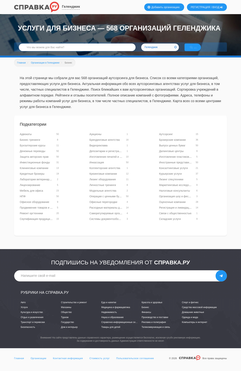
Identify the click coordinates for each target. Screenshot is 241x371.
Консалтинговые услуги (173, 172)
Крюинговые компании (103, 177)
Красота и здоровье (152, 306)
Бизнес (145, 311)
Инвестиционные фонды (35, 166)
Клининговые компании (34, 172)
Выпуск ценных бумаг (172, 149)
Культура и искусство (32, 316)
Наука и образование (112, 321)
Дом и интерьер (69, 331)
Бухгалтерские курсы (32, 149)
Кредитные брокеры (32, 177)
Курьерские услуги (170, 177)
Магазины (66, 311)
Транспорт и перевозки (33, 326)
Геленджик (71, 6)
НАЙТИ (196, 49)
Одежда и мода (190, 321)
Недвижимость (109, 316)
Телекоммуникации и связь (156, 331)
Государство (67, 326)
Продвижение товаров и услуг (38, 211)
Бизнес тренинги (30, 143)
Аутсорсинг (166, 138)
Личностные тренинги (102, 188)
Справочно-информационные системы (121, 326)
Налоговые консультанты (174, 194)
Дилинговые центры (171, 155)
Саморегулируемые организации (109, 217)
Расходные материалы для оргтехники (113, 211)
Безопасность (28, 331)
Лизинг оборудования (102, 183)
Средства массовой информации (199, 311)
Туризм (65, 321)
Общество (66, 316)
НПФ (23, 200)
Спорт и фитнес (190, 306)
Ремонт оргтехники (31, 217)
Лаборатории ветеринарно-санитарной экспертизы (51, 183)
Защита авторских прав (34, 160)
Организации (39, 362)
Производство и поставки (155, 321)
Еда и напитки (108, 306)
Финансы (146, 316)
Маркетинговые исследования (177, 188)
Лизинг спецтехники (171, 183)
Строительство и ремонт (74, 306)
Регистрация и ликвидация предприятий (183, 211)
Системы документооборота (106, 222)
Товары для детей (110, 331)
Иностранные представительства (179, 166)
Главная (19, 362)
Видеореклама (98, 149)
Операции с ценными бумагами (108, 200)
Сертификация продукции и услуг (40, 222)
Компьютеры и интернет (194, 326)
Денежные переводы (32, 155)
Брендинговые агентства (104, 143)
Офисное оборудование (34, 205)
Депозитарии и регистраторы (107, 155)
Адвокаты (26, 138)
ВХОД (217, 7)
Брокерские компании (172, 143)
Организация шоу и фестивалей (178, 200)
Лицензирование (30, 188)
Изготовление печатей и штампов (109, 160)
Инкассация (96, 166)
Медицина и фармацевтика (115, 311)
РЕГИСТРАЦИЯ (200, 7)
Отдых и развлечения (32, 321)
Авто (23, 306)
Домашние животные (193, 316)
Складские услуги (170, 222)
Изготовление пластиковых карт (178, 160)
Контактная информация (68, 362)
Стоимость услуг (99, 362)
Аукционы (95, 138)
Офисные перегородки (103, 205)
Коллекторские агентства (104, 172)
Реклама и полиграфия (154, 326)
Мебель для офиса (31, 194)
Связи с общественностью (175, 217)
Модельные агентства (102, 194)
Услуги (24, 311)
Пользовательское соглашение (135, 362)
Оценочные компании (172, 205)
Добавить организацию (164, 7)
